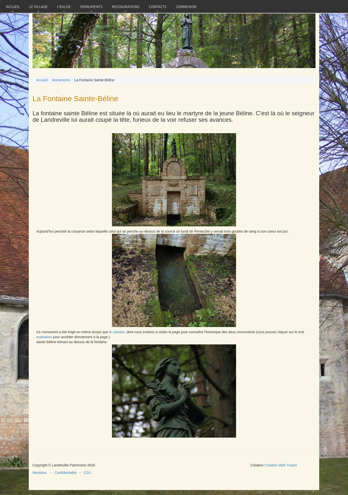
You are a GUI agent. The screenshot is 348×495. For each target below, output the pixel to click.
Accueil (13, 6)
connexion (186, 6)
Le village (38, 6)
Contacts (158, 6)
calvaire (44, 337)
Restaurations (125, 6)
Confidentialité (66, 473)
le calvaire (117, 332)
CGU (86, 473)
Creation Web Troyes (280, 465)
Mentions (41, 473)
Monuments (91, 6)
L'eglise (64, 6)
